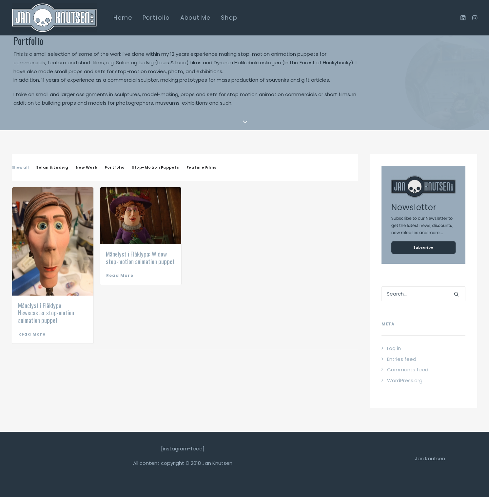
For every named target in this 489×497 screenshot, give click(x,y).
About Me (195, 17)
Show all (20, 167)
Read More (32, 334)
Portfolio (156, 17)
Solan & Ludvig (52, 167)
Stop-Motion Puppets (155, 167)
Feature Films (201, 167)
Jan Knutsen (430, 458)
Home (122, 17)
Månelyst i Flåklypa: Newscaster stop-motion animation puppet (46, 312)
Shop (229, 17)
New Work (86, 167)
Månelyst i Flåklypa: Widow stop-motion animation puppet (140, 257)
